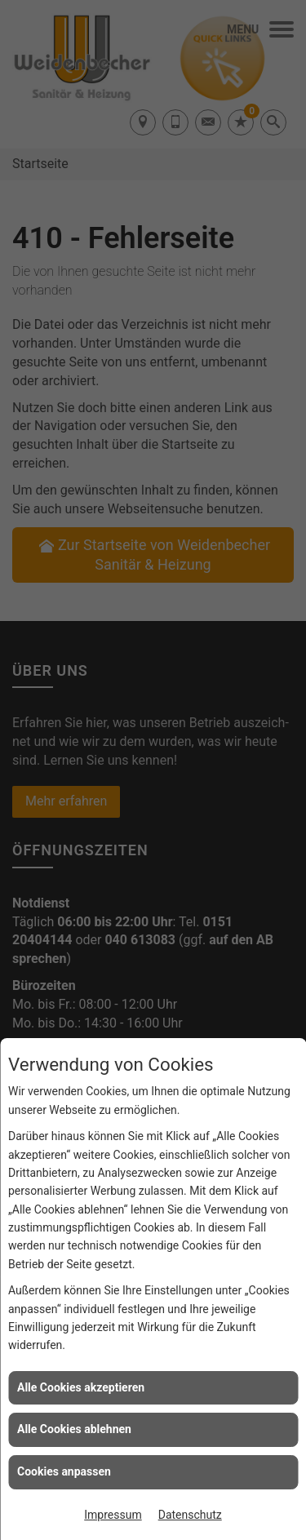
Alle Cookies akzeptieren (80, 1387)
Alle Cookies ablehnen (74, 1429)
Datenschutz (190, 1514)
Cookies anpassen (64, 1471)
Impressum (112, 1514)
